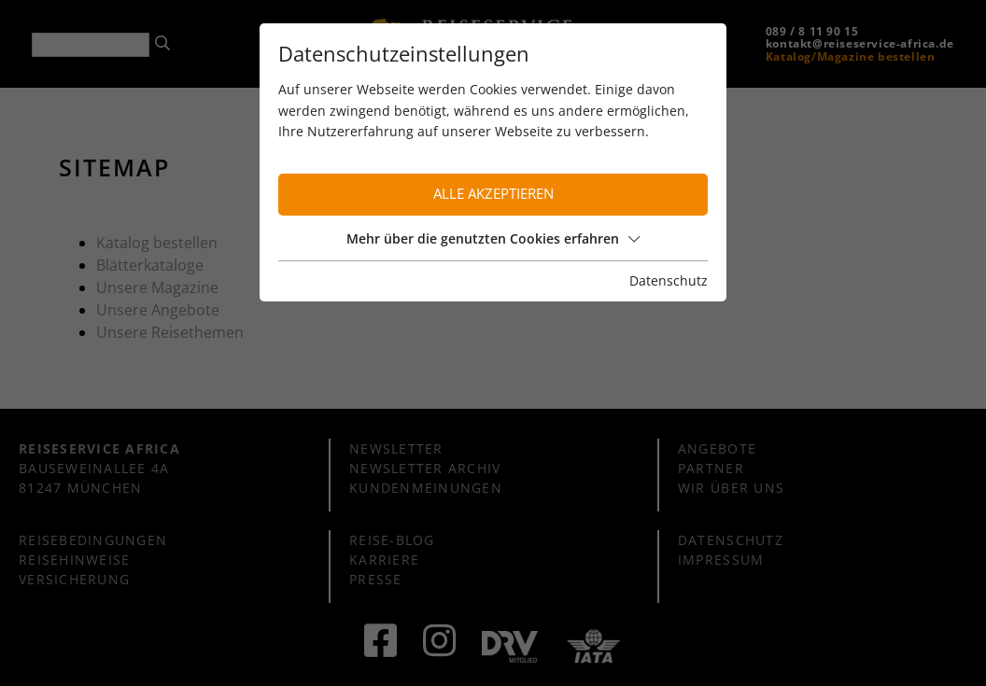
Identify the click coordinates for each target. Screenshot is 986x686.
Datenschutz (668, 280)
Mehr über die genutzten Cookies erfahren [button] (493, 238)
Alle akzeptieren (493, 193)
